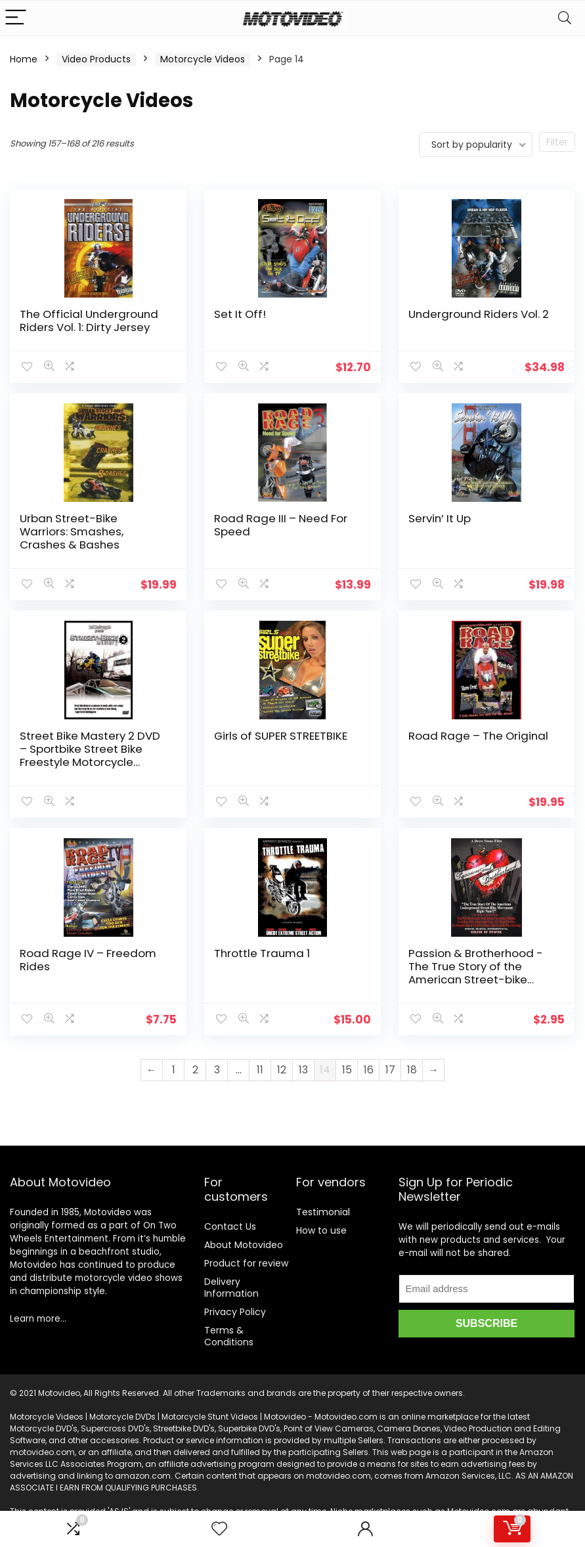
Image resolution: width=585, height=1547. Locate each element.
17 (390, 1069)
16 (369, 1069)
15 (347, 1069)
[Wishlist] (219, 1529)
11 (260, 1069)
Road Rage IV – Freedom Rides (88, 959)
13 (303, 1069)
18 (412, 1069)
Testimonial (323, 1212)
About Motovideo (243, 1244)
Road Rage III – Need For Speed (280, 524)
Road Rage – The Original (478, 736)
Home (23, 59)
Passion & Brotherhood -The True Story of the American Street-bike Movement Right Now (475, 972)
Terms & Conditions (228, 1336)
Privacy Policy (235, 1311)
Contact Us (230, 1226)
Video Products (96, 59)
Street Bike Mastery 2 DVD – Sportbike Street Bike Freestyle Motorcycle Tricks (90, 755)
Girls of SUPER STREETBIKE (280, 736)
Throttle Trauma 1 (262, 953)
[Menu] (16, 18)
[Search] (564, 18)
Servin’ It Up (439, 518)
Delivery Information (231, 1287)
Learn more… (38, 1318)
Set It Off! (240, 314)
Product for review (246, 1263)
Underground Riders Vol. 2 (478, 314)
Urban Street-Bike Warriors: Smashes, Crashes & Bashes (71, 531)
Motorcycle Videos (202, 59)
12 (281, 1069)
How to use (321, 1230)
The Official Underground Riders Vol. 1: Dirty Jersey (89, 320)
